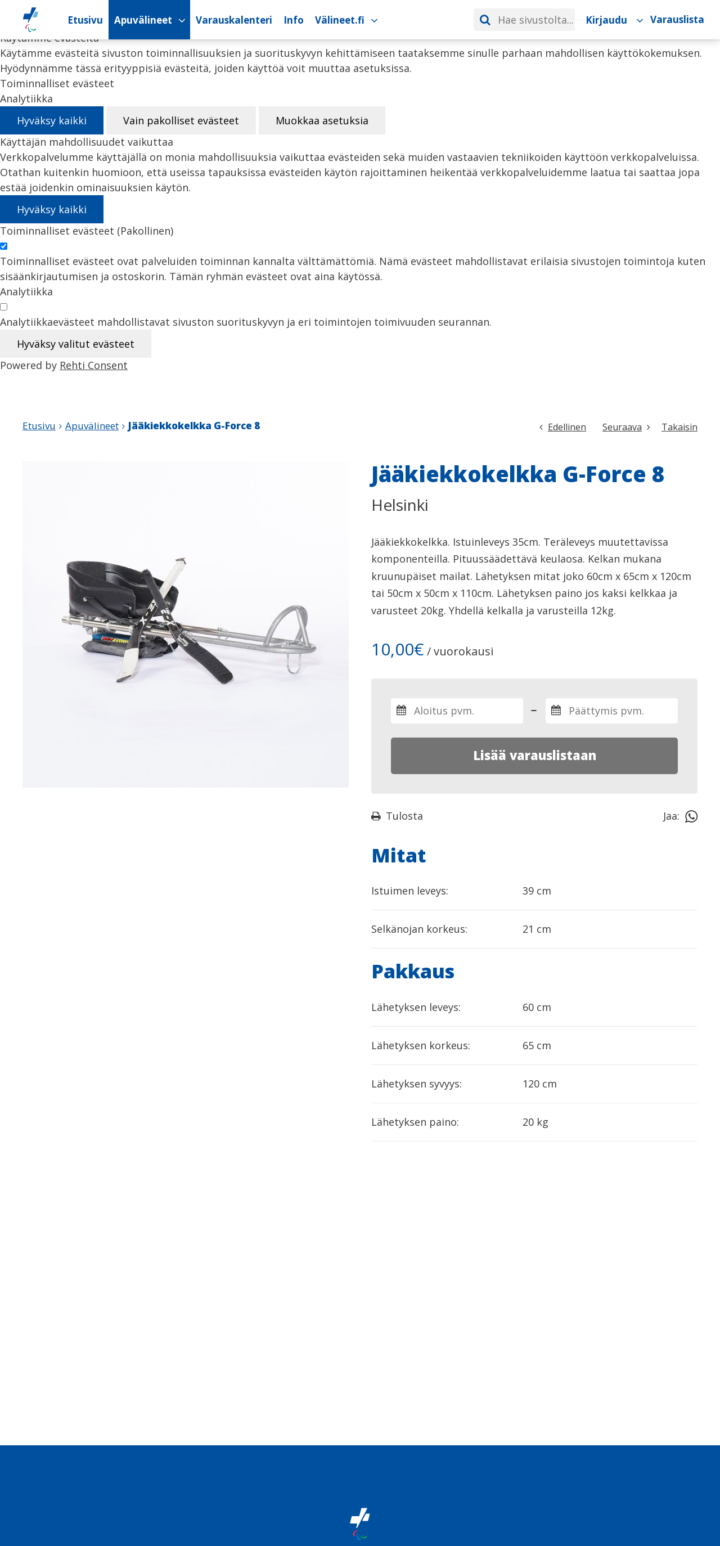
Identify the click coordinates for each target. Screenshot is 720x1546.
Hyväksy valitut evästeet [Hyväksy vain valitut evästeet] (75, 343)
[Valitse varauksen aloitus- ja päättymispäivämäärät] (457, 710)
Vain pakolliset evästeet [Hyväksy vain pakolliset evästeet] (181, 120)
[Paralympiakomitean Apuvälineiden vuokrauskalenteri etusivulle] (30, 20)
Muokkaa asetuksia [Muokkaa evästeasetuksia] (322, 120)
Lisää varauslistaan (534, 755)
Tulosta (397, 816)
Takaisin (680, 427)
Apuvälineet (92, 425)
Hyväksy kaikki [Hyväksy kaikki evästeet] (52, 120)
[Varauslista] (677, 20)
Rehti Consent (94, 365)
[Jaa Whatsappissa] (691, 816)
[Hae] (485, 19)
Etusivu (39, 425)
